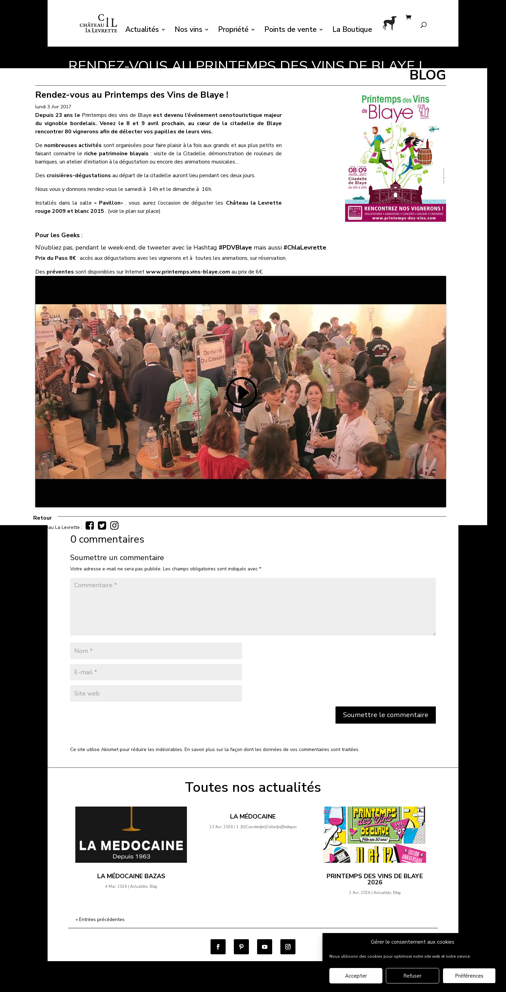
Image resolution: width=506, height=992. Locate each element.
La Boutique (352, 30)
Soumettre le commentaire (385, 714)
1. (266, 827)
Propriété (233, 30)
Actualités (142, 30)
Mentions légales (234, 987)
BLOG (427, 75)
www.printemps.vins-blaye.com (188, 272)
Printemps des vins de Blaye (117, 115)
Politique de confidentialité (175, 987)
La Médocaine (253, 816)
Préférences (469, 975)
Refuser (412, 975)
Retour (42, 518)
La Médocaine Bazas (131, 876)
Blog (153, 886)
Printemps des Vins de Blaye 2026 (375, 879)
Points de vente (290, 30)
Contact (271, 987)
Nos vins (188, 30)
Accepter (356, 975)
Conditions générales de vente (102, 987)
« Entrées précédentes (100, 919)
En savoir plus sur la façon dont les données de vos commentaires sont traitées (271, 749)
